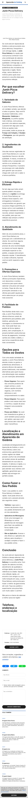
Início (4, 7)
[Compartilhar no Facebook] (5, 666)
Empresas (8, 7)
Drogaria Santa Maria (8, 735)
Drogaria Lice (6, 749)
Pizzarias (15, 7)
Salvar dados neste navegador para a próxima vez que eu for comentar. (14, 685)
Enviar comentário (14, 707)
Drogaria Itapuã (6, 776)
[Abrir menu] (2, 2)
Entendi (14, 795)
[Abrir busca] (25, 2)
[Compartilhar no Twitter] (13, 666)
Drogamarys (6, 763)
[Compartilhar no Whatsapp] (22, 666)
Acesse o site (14, 647)
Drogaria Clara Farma (8, 720)
